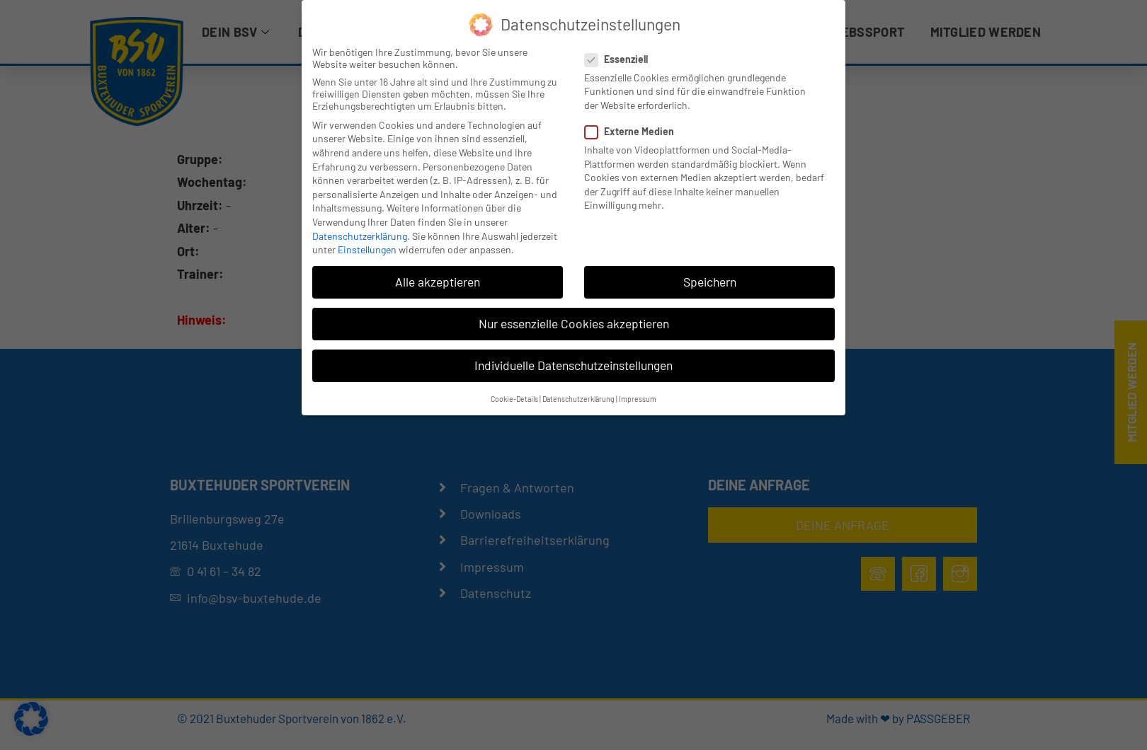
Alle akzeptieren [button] (437, 281)
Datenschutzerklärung (359, 236)
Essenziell (620, 59)
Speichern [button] (709, 281)
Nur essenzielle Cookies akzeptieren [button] (574, 323)
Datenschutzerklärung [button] (578, 398)
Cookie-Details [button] (514, 398)
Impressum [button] (637, 398)
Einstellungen (367, 249)
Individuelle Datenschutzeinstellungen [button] (573, 365)
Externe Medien (633, 131)
